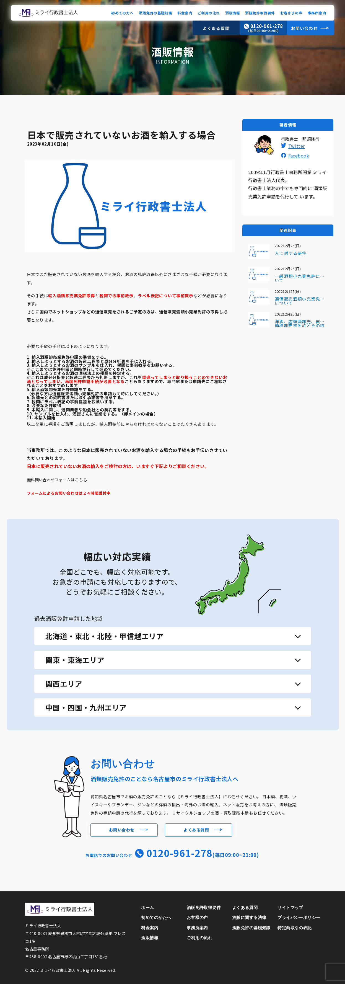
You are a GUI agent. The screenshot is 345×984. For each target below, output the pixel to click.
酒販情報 (232, 12)
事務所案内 (317, 12)
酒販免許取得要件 (260, 12)
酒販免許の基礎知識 (155, 12)
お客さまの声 (291, 12)
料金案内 (184, 12)
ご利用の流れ (209, 12)
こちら (81, 479)
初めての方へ (122, 12)
